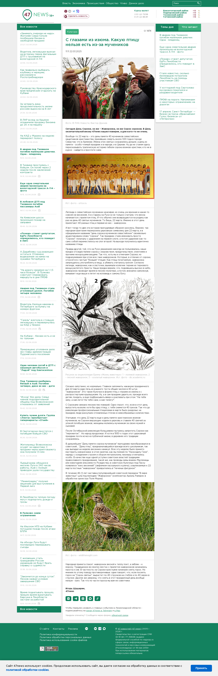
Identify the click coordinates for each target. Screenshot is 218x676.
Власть (66, 3)
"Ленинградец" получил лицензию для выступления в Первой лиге (38, 485)
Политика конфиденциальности (58, 634)
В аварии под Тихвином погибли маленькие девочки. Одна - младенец (176, 37)
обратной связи (120, 615)
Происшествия (95, 3)
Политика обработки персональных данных (65, 637)
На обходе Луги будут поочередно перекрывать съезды (38, 546)
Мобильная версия (65, 11)
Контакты (58, 629)
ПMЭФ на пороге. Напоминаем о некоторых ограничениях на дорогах (177, 102)
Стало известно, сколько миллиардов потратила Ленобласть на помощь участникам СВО (174, 77)
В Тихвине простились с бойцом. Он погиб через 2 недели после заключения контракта (38, 171)
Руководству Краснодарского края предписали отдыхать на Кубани (38, 92)
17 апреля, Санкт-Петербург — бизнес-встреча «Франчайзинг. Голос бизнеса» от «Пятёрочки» (178, 115)
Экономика (78, 3)
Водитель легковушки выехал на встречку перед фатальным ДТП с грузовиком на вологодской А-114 (38, 57)
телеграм (73, 11)
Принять (201, 668)
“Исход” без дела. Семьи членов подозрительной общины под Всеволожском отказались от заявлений (38, 403)
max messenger (77, 11)
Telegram (99, 628)
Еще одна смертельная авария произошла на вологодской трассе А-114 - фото (178, 49)
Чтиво (123, 3)
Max (104, 628)
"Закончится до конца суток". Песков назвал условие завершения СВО (38, 581)
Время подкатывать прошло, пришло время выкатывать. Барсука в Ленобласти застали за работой (38, 598)
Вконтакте (86, 628)
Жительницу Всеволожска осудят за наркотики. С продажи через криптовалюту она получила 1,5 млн (38, 450)
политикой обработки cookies (27, 670)
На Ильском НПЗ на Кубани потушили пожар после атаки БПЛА (38, 531)
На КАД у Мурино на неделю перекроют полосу (38, 139)
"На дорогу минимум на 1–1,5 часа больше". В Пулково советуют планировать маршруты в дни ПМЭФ (38, 276)
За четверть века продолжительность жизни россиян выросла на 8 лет (38, 108)
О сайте (44, 629)
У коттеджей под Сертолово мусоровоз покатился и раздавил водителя (177, 90)
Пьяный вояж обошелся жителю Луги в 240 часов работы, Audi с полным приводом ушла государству (38, 469)
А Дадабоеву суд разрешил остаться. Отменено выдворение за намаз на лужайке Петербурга (38, 257)
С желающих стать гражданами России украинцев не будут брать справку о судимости (38, 564)
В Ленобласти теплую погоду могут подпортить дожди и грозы (38, 501)
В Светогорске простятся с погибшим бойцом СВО (38, 434)
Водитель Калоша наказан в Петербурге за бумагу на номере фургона (38, 308)
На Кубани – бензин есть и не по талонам (38, 339)
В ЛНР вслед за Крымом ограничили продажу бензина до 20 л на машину (38, 124)
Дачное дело (136, 3)
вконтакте (69, 11)
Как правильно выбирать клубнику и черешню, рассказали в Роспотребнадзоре (38, 76)
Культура (72, 32)
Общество (112, 3)
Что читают (190, 27)
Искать (198, 3)
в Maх (117, 611)
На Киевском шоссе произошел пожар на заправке (38, 222)
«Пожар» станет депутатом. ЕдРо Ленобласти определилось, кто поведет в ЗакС (177, 62)
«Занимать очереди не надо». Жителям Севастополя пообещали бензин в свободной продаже (38, 39)
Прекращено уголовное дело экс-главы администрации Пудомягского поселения (38, 354)
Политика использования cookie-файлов (63, 640)
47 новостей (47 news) (130, 629)
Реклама (73, 629)
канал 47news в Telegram (99, 611)
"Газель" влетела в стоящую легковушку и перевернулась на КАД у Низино (38, 324)
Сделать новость (78, 16)
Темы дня (167, 27)
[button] (68, 598)
